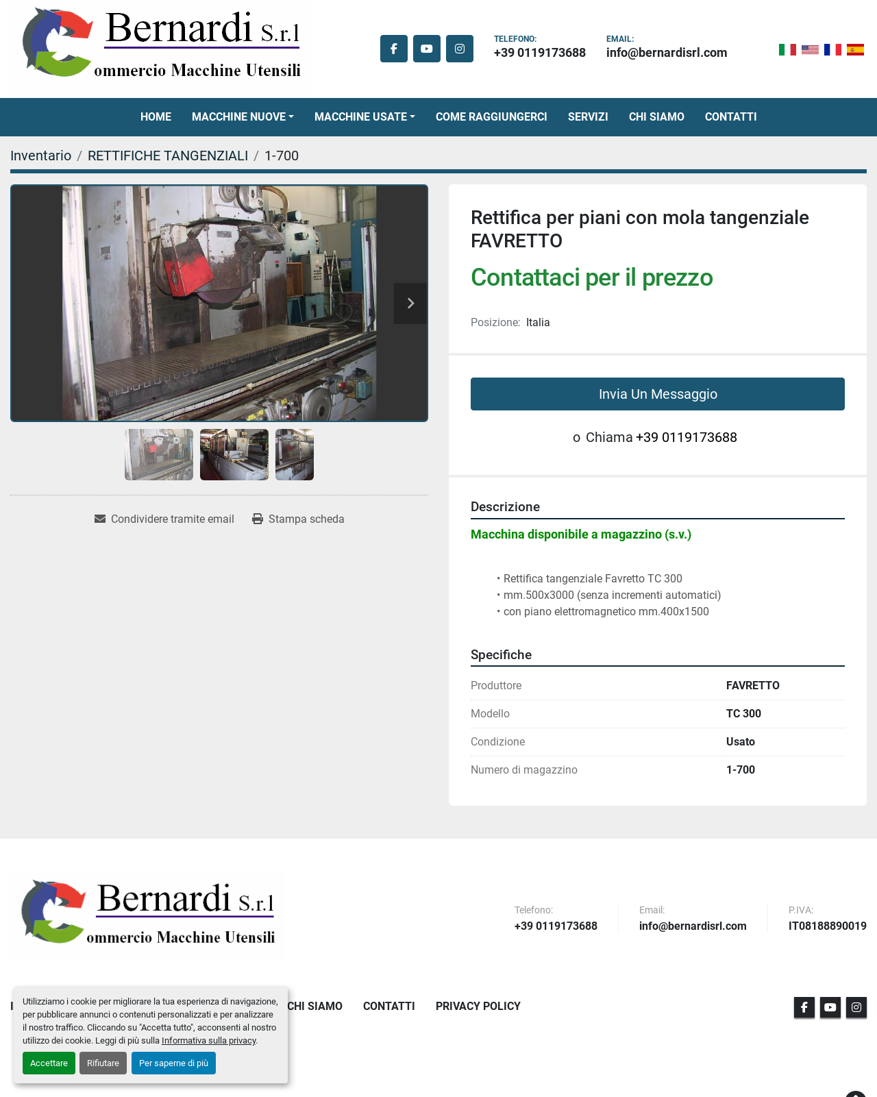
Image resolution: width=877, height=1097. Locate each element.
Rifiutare (103, 1063)
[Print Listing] (298, 519)
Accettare (49, 1063)
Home (155, 116)
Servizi (588, 116)
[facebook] (394, 48)
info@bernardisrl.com (667, 52)
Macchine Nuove (239, 116)
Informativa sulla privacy (209, 1040)
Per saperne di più (173, 1063)
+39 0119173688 (540, 52)
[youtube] (427, 48)
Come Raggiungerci (491, 116)
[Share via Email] (164, 519)
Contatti (731, 116)
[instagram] (459, 48)
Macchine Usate (360, 116)
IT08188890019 (828, 927)
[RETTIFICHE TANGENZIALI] (168, 155)
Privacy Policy (478, 1006)
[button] (243, 117)
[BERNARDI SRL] (147, 917)
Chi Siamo (656, 116)
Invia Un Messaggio (658, 394)
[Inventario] (40, 155)
